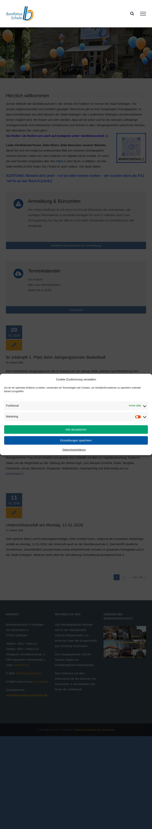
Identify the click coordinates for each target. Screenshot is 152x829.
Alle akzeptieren (76, 429)
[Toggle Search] (132, 13)
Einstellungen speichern (76, 440)
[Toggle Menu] (143, 13)
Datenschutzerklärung (74, 450)
